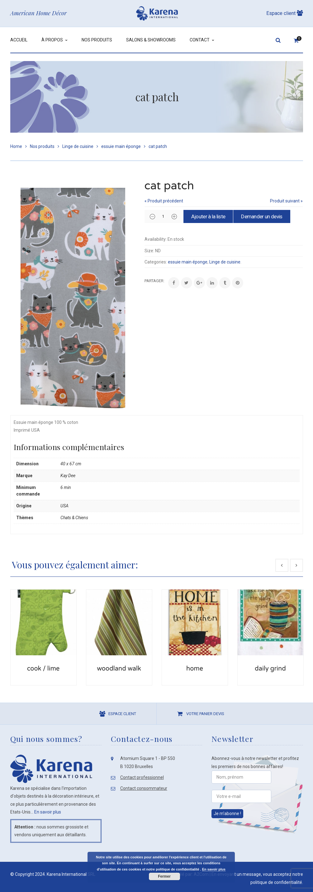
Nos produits (42, 146)
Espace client (284, 13)
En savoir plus (47, 811)
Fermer (164, 876)
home (194, 668)
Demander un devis (265, 216)
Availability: (156, 239)
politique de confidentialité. (276, 882)
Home (16, 146)
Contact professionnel (142, 777)
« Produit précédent (164, 200)
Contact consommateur (143, 788)
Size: (149, 250)
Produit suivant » (286, 200)
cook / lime (43, 668)
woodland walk (119, 668)
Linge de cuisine (77, 146)
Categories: (156, 261)
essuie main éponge (121, 146)
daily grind (270, 668)
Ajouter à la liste (210, 216)
